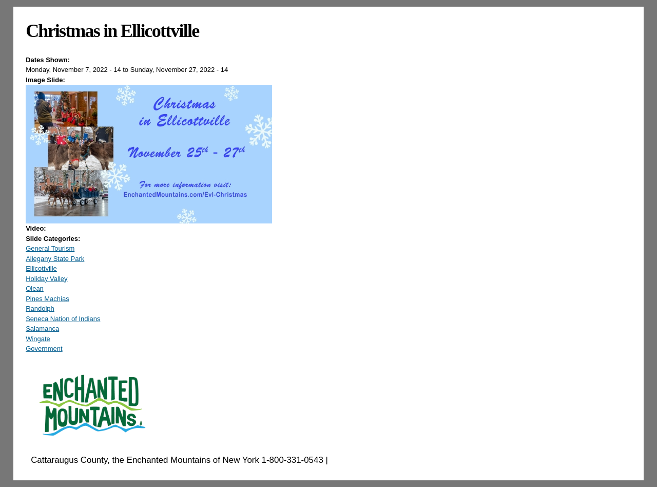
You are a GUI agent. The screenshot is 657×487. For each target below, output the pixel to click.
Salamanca (42, 328)
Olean (35, 288)
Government (44, 348)
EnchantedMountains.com (381, 460)
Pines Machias (47, 299)
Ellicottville (41, 268)
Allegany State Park (55, 259)
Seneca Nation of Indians (63, 319)
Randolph (40, 308)
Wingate (38, 339)
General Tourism (50, 248)
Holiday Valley (46, 279)
